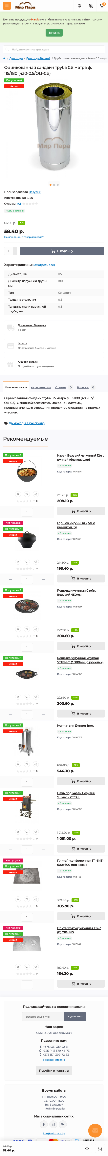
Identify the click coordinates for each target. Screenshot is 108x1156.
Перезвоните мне (54, 1059)
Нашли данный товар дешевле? (24, 237)
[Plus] (15, 249)
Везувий (35, 192)
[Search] (7, 49)
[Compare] (36, 494)
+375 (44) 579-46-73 (56, 1051)
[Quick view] (18, 494)
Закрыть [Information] (54, 32)
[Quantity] (8, 251)
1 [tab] (51, 185)
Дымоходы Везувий (38, 58)
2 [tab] (54, 185)
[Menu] (7, 6)
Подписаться (75, 1016)
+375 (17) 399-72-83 (56, 1055)
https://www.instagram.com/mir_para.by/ (53, 1124)
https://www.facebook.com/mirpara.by (44, 1124)
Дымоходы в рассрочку (27, 423)
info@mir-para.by (54, 1133)
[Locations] (79, 6)
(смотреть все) (44, 265)
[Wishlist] (27, 494)
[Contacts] (91, 6)
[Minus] (15, 253)
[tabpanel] (54, 128)
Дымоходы (16, 58)
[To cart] (81, 511)
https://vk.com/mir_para (63, 1124)
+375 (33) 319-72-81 (56, 1047)
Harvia (35, 19)
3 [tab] (58, 185)
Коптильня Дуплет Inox (75, 725)
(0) (19, 203)
